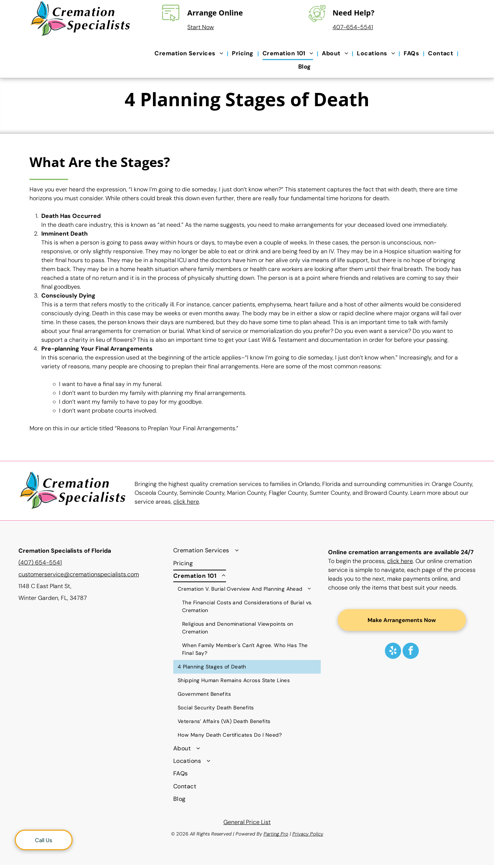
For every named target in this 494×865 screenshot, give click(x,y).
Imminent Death (64, 233)
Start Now (200, 27)
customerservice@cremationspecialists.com (78, 574)
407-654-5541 (353, 27)
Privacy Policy (307, 834)
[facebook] (411, 652)
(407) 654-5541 (40, 562)
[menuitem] (189, 53)
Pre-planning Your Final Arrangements (97, 348)
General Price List (247, 822)
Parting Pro (276, 834)
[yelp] (393, 652)
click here (186, 502)
